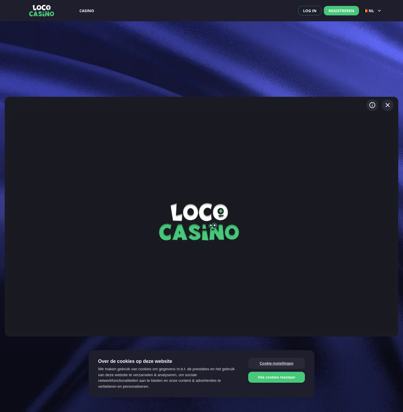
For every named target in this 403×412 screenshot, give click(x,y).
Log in (309, 10)
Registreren (341, 10)
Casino (86, 10)
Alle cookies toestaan (276, 377)
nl (373, 11)
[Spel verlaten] (388, 105)
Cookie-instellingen (276, 363)
